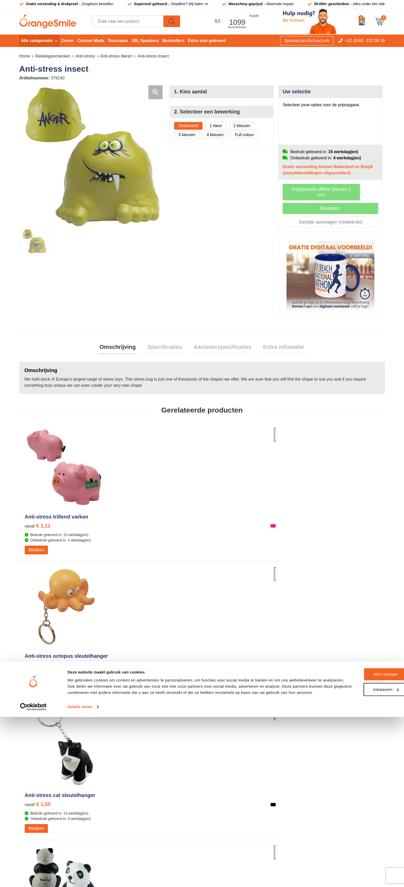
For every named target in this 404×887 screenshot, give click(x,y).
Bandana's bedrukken (137, 735)
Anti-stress (85, 56)
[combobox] (128, 21)
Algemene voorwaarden (321, 813)
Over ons (307, 727)
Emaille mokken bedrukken (142, 767)
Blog (303, 790)
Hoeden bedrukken (135, 774)
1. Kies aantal (190, 91)
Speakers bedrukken (227, 759)
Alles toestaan (361, 838)
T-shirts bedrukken (225, 735)
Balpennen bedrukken (228, 774)
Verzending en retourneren (323, 759)
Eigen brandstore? (316, 782)
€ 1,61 (312, 524)
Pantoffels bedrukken (137, 743)
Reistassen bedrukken (138, 751)
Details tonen (80, 877)
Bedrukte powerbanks (228, 751)
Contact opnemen (315, 767)
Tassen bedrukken (225, 727)
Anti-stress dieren (116, 56)
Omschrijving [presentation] (123, 342)
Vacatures (308, 743)
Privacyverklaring (315, 806)
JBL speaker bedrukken (230, 782)
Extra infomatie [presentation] (277, 342)
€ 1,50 (220, 524)
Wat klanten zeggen (317, 735)
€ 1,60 (129, 530)
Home (24, 56)
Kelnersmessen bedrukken (142, 727)
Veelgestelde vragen (317, 751)
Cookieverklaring (314, 798)
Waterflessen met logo (228, 743)
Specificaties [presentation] (166, 342)
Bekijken (36, 554)
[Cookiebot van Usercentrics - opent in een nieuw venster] (33, 877)
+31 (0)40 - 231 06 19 (365, 40)
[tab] (123, 342)
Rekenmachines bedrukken (143, 782)
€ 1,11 (38, 524)
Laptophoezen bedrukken (141, 759)
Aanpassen (361, 853)
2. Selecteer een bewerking (207, 111)
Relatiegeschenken (52, 56)
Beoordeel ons (72, 680)
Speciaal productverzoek (306, 40)
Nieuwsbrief (310, 774)
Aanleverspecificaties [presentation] (221, 342)
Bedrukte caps (221, 767)
